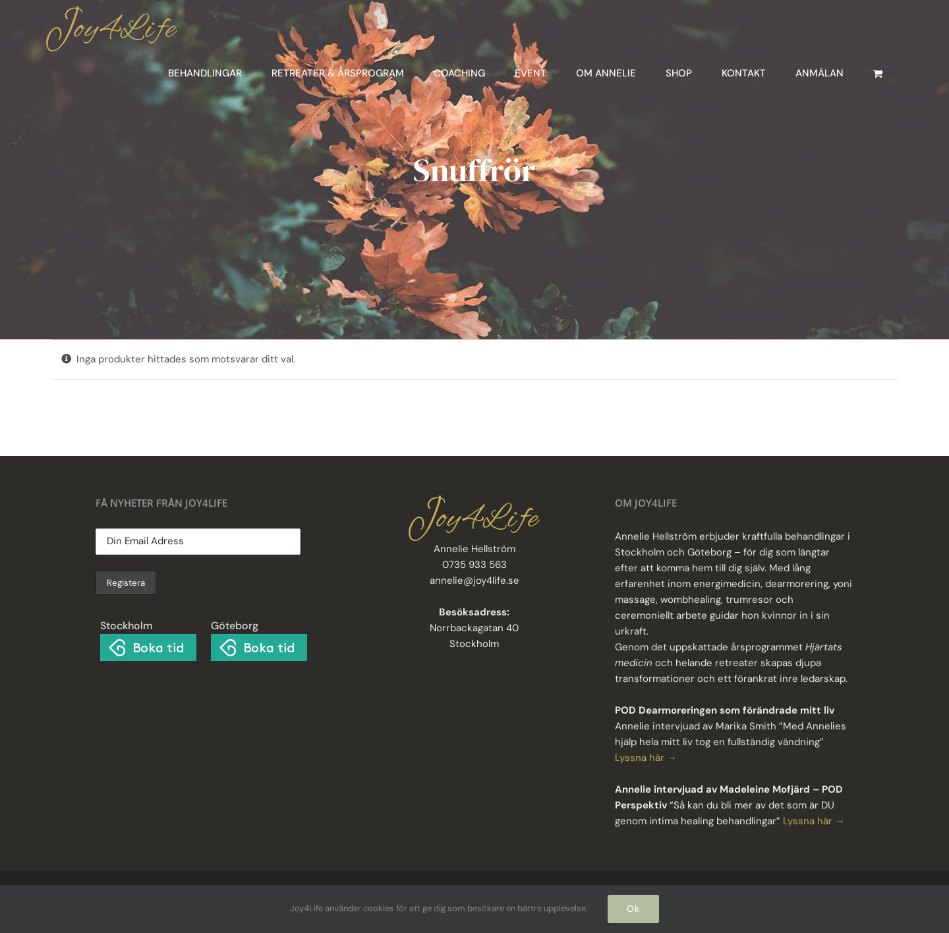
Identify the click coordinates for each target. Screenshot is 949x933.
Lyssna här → (646, 757)
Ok (633, 909)
